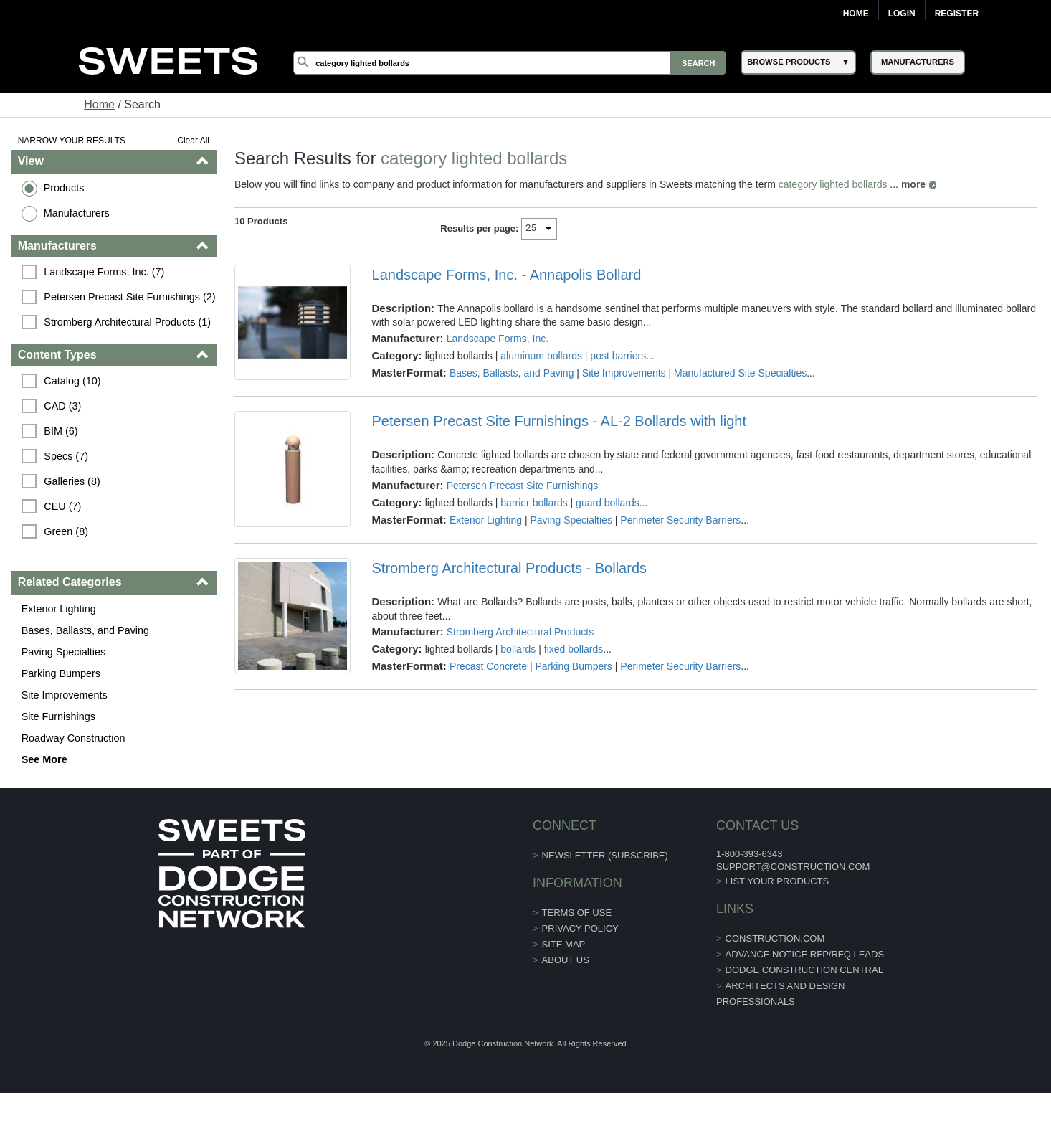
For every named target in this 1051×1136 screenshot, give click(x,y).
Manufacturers (77, 213)
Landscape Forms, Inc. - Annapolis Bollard (507, 275)
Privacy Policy (580, 928)
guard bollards (607, 502)
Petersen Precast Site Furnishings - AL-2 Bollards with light (559, 421)
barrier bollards (533, 502)
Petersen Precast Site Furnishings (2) (129, 297)
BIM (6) (60, 431)
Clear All (193, 141)
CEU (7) (62, 506)
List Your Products (777, 881)
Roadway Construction (73, 738)
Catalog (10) (72, 381)
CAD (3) (62, 406)
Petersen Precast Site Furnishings (523, 485)
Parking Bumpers (61, 673)
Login (902, 14)
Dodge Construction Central (804, 970)
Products (64, 188)
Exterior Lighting (59, 609)
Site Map (564, 944)
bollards (518, 649)
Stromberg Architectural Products (520, 632)
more (913, 184)
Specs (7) (66, 456)
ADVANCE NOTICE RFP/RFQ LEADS (805, 954)
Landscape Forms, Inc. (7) (104, 272)
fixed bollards (574, 649)
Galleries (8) (72, 481)
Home (856, 14)
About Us (565, 960)
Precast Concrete (488, 666)
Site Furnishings (58, 716)
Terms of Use (577, 912)
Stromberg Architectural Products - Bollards (509, 568)
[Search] (509, 63)
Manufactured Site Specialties (740, 373)
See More (44, 759)
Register (957, 14)
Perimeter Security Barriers (680, 520)
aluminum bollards (541, 355)
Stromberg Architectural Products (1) (127, 322)
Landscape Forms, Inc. (497, 338)
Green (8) (66, 531)
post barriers (618, 355)
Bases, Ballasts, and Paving (85, 630)
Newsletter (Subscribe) (605, 855)
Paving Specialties (64, 652)
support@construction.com (793, 866)
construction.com (775, 938)
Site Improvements (65, 695)
